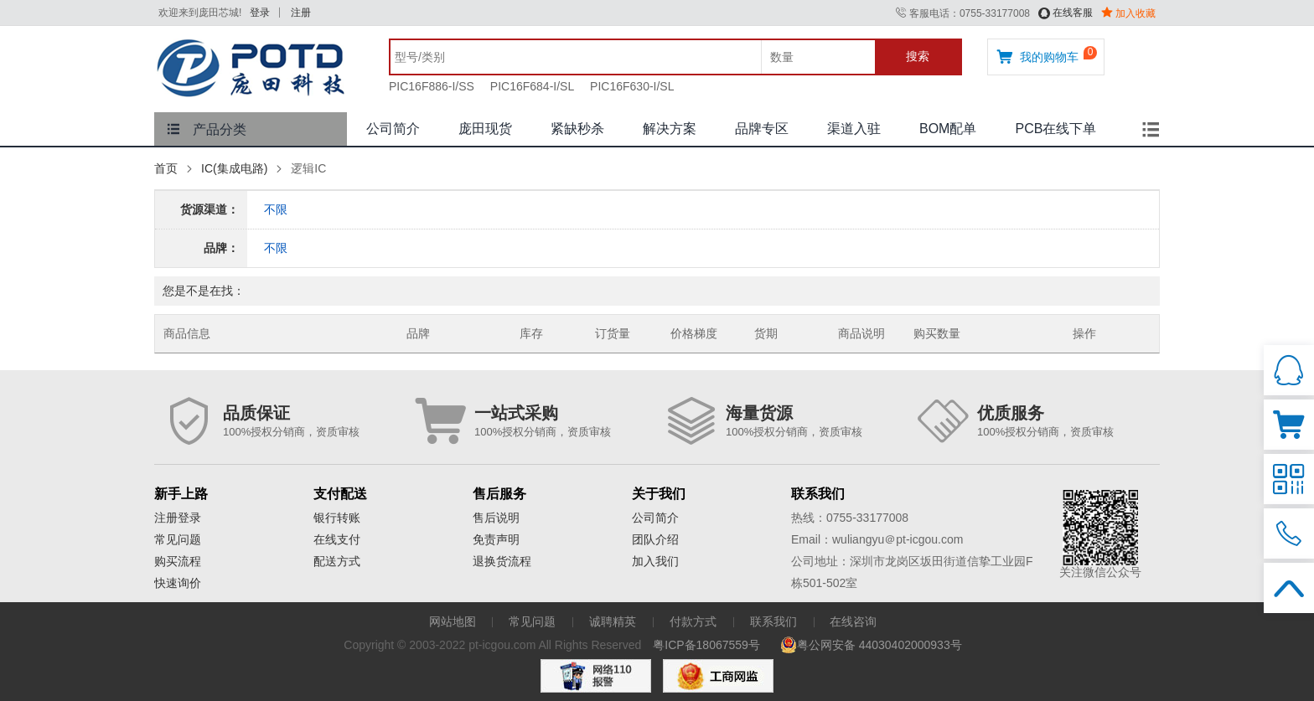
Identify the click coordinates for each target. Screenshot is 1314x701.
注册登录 (177, 517)
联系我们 (773, 621)
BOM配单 (947, 128)
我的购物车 (1037, 56)
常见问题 (177, 539)
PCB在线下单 (1055, 128)
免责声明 (496, 539)
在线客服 (1065, 12)
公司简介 (393, 128)
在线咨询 (853, 621)
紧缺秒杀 (577, 128)
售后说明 (496, 517)
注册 (301, 12)
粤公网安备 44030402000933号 (871, 645)
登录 (260, 12)
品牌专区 (762, 128)
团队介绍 (655, 539)
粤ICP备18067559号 (706, 645)
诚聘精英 (612, 621)
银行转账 (336, 517)
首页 (166, 168)
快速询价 (177, 583)
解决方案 (669, 128)
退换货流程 (502, 561)
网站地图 (452, 621)
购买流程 (177, 561)
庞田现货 (485, 128)
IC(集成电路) (234, 168)
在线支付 (336, 539)
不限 (275, 209)
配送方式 (336, 561)
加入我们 (655, 561)
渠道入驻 (854, 128)
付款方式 (693, 621)
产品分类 (206, 129)
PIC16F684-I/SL (532, 86)
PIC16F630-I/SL (632, 86)
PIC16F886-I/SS (431, 86)
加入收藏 (1128, 13)
